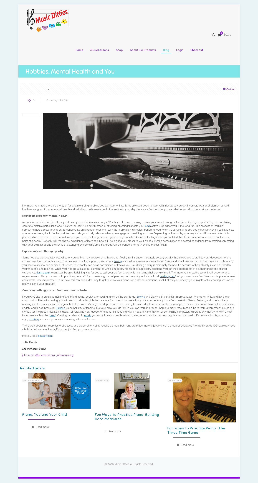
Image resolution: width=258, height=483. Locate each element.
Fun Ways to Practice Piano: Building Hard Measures (127, 416)
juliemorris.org (65, 355)
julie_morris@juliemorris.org (38, 355)
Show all (229, 89)
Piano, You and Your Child (44, 414)
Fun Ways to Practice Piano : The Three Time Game (196, 430)
